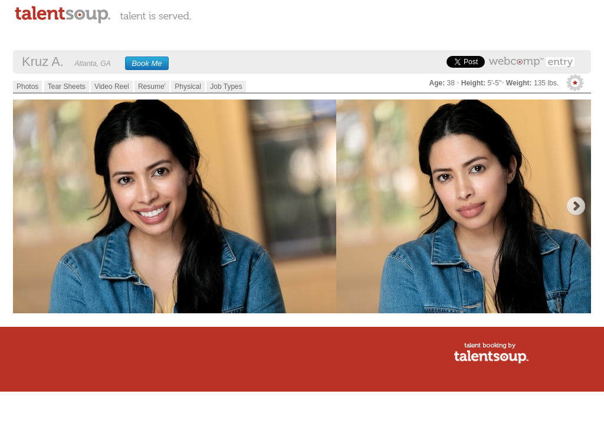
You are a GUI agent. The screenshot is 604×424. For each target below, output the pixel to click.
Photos (27, 86)
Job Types (226, 86)
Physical (188, 86)
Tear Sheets (67, 86)
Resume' (152, 86)
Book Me (147, 63)
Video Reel (111, 86)
